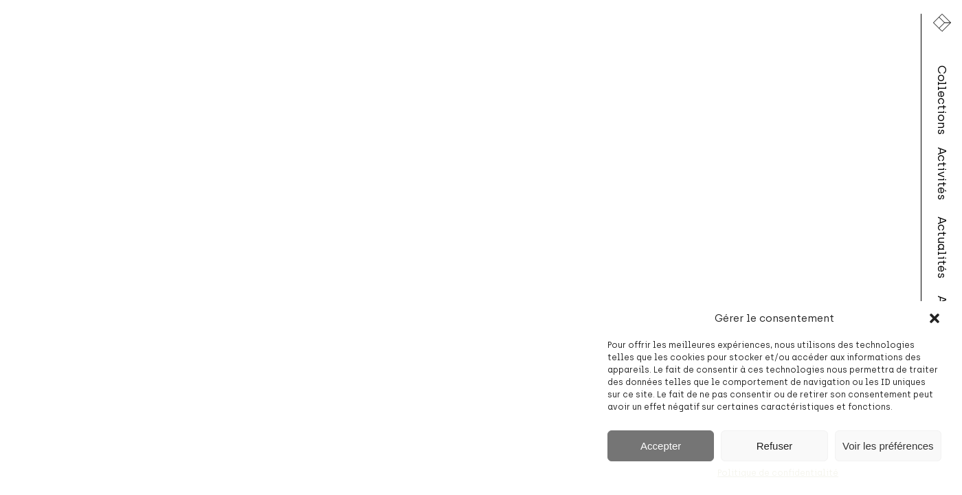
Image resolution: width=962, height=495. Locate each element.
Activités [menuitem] (942, 173)
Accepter (660, 446)
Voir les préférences (888, 446)
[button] (934, 318)
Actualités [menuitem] (942, 247)
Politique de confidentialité (777, 473)
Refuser (775, 446)
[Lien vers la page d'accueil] (942, 23)
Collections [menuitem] (942, 100)
